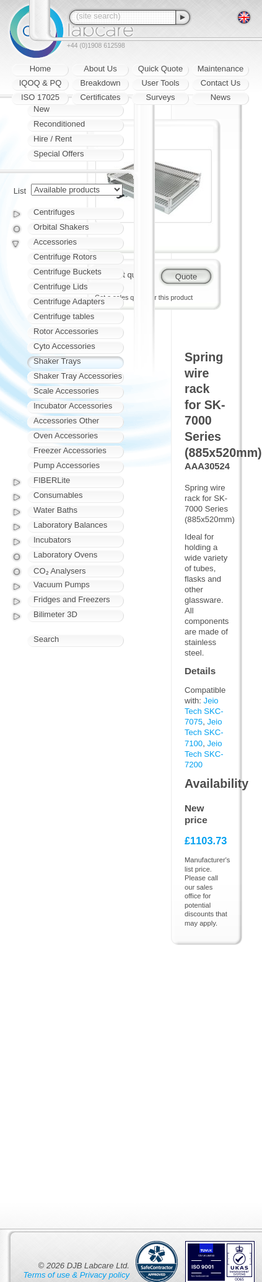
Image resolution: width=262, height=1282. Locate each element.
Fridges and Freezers (71, 599)
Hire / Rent (52, 138)
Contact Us (220, 83)
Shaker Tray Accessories (77, 376)
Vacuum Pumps (61, 584)
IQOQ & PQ (40, 83)
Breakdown (100, 83)
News (221, 97)
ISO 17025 (40, 97)
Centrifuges (53, 212)
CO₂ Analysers (59, 571)
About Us (100, 68)
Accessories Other (66, 420)
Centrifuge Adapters (69, 301)
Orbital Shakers (61, 227)
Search (46, 639)
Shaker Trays (57, 361)
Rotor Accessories (65, 331)
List (20, 191)
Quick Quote (160, 68)
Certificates (100, 97)
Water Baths (55, 510)
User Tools (160, 83)
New (41, 109)
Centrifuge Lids (60, 286)
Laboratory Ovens (65, 554)
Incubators (52, 539)
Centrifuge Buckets (67, 271)
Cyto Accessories (64, 346)
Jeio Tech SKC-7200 (204, 754)
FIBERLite (51, 480)
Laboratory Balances (70, 525)
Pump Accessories (66, 465)
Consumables (58, 495)
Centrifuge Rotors (65, 256)
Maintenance (220, 68)
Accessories (55, 241)
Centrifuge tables (63, 316)
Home (40, 68)
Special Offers (58, 153)
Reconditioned (59, 124)
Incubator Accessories (72, 405)
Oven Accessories (65, 435)
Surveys (160, 97)
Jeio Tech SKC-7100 (204, 732)
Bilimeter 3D (55, 614)
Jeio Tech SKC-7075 (204, 711)
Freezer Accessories (70, 450)
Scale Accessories (66, 390)
